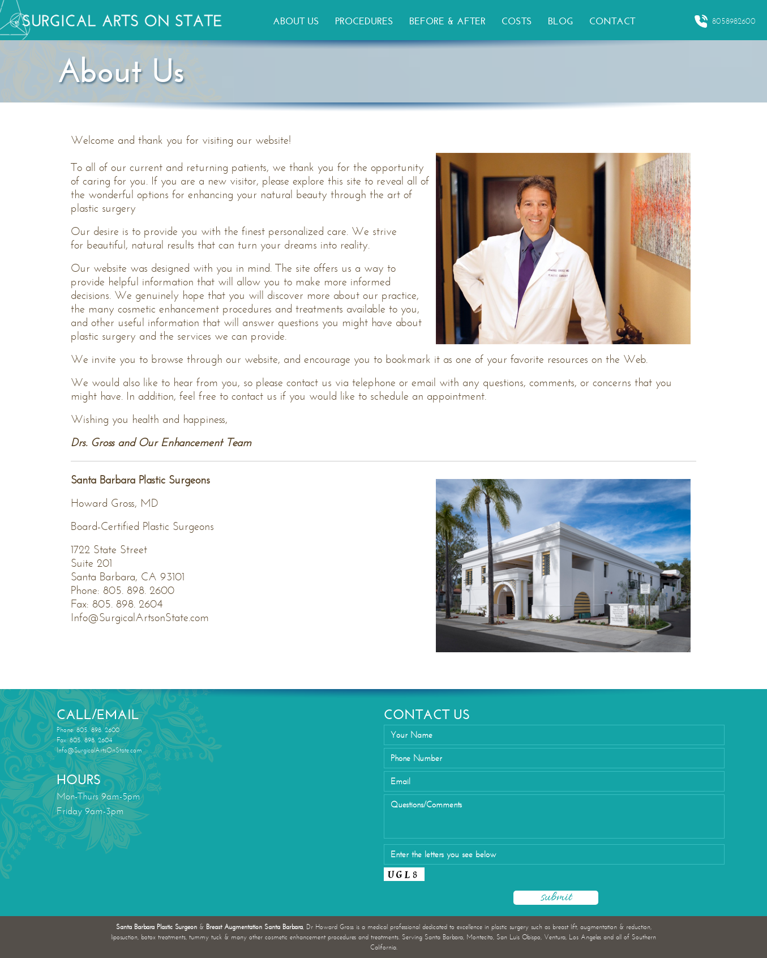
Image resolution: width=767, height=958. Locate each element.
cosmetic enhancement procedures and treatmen (227, 308)
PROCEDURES (364, 21)
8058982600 (725, 21)
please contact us (294, 382)
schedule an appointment (427, 396)
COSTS (517, 21)
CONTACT (612, 21)
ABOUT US (296, 21)
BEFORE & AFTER (447, 21)
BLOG (560, 21)
